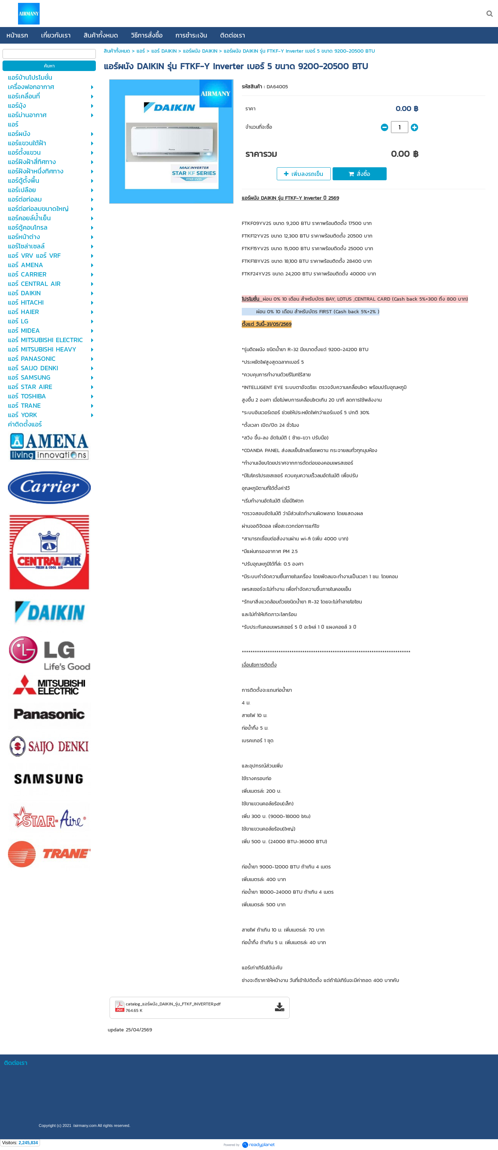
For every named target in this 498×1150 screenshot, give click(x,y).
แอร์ (141, 51)
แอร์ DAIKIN (164, 51)
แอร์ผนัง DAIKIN (200, 51)
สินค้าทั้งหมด (117, 51)
